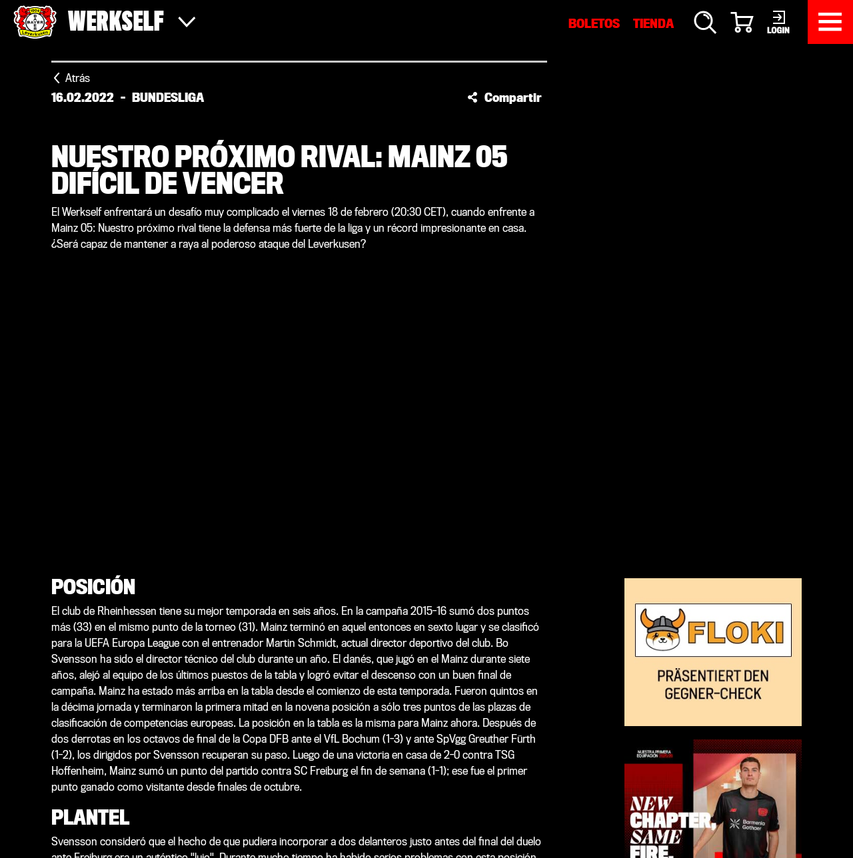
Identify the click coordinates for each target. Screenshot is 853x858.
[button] (504, 97)
